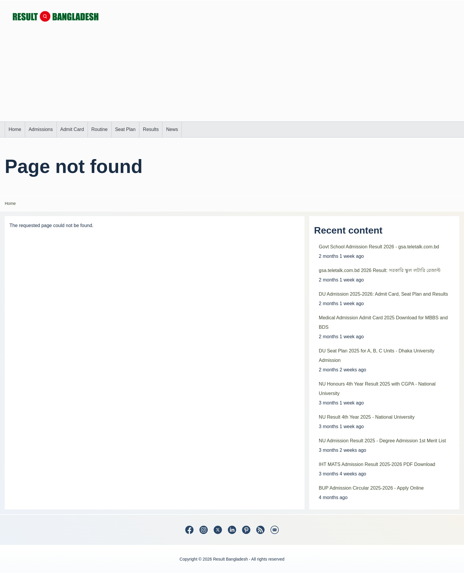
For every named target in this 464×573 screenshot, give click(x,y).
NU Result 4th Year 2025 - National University (367, 417)
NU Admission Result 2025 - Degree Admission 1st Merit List (382, 440)
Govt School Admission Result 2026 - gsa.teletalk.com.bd (379, 246)
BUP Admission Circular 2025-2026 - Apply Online (371, 488)
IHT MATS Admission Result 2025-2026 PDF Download (377, 464)
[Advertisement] (232, 77)
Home (10, 203)
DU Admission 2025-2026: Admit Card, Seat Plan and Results (383, 294)
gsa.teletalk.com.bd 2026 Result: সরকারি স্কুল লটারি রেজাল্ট (379, 270)
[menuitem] (15, 129)
